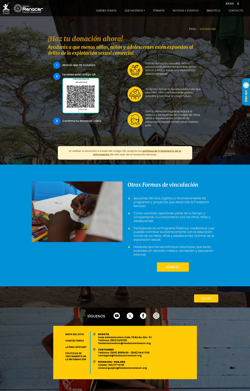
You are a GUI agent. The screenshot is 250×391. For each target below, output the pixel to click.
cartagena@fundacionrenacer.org (120, 355)
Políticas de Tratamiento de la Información (75, 356)
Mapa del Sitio (74, 334)
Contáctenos (74, 340)
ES (232, 3)
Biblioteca (213, 10)
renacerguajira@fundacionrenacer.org (122, 368)
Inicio (192, 29)
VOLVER (206, 298)
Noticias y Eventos (186, 10)
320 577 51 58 (116, 365)
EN (228, 3)
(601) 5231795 (118, 340)
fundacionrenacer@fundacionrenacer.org (124, 343)
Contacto (235, 10)
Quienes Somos (106, 10)
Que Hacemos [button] (133, 10)
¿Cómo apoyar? (76, 347)
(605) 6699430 (119, 352)
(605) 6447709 (140, 352)
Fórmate (159, 10)
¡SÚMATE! (173, 267)
